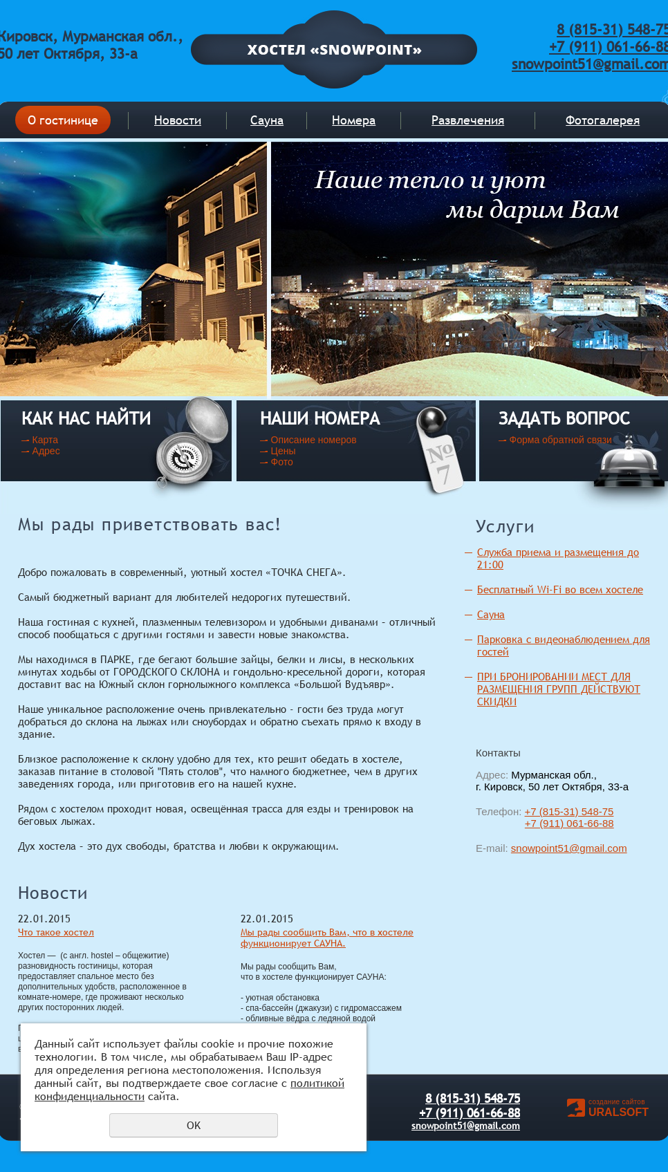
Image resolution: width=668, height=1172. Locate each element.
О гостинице (63, 120)
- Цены (280, 450)
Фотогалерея (603, 120)
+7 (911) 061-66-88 (569, 823)
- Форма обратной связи (557, 439)
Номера (353, 120)
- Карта (42, 439)
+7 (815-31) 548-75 (569, 811)
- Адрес (43, 450)
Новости (177, 120)
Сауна (267, 120)
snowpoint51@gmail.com (569, 848)
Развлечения (468, 120)
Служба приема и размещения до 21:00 (558, 558)
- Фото (280, 461)
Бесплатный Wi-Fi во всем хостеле (560, 589)
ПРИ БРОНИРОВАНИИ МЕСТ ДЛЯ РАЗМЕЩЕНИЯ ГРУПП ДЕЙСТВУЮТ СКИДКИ (558, 689)
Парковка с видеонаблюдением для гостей (563, 645)
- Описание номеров (311, 439)
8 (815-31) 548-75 (472, 1098)
